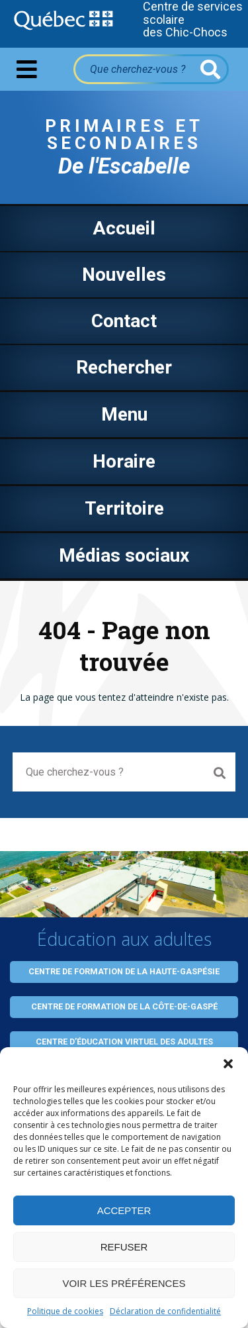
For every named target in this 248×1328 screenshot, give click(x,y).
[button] (228, 1063)
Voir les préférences (124, 1283)
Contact (124, 321)
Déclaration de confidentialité (165, 1311)
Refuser (124, 1246)
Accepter (124, 1210)
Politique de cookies (65, 1311)
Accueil (124, 228)
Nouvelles (124, 274)
